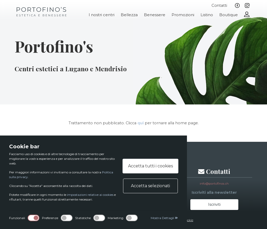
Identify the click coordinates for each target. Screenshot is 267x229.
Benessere (154, 14)
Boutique (228, 14)
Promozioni (183, 14)
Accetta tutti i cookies (150, 165)
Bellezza (129, 14)
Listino (207, 14)
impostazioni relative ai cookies (90, 195)
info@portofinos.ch (214, 183)
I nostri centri (101, 14)
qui (140, 123)
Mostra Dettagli (164, 218)
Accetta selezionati (150, 185)
